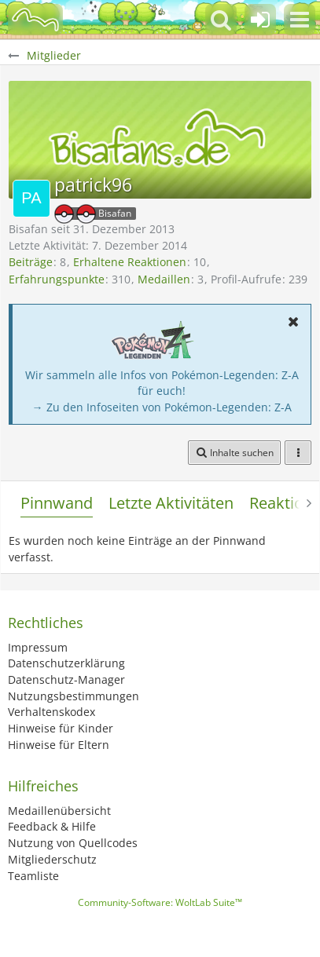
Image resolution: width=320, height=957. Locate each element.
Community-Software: (160, 902)
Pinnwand (56, 502)
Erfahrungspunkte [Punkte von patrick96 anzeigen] (57, 279)
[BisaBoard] (35, 19)
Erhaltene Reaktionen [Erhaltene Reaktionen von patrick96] (129, 261)
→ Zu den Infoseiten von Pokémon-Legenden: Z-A (162, 407)
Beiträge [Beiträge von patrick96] (31, 261)
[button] (299, 19)
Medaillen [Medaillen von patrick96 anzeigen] (164, 279)
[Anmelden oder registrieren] (260, 19)
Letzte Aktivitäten (171, 502)
